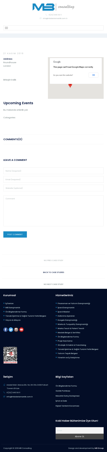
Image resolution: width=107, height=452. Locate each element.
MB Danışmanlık (12, 307)
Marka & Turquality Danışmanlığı (73, 324)
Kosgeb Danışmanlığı (67, 320)
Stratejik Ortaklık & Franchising (72, 345)
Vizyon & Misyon (12, 320)
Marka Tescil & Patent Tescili (71, 328)
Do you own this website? (63, 75)
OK (93, 75)
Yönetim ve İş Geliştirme (69, 357)
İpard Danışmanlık (66, 307)
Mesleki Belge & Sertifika (69, 332)
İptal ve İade (61, 401)
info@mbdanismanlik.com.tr (55, 18)
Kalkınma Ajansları (66, 316)
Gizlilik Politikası (63, 391)
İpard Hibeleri (64, 311)
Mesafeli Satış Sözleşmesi (67, 396)
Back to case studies (53, 272)
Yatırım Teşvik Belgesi (67, 353)
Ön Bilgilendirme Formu (16, 311)
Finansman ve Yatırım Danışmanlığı (74, 303)
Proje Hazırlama (65, 341)
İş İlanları (9, 303)
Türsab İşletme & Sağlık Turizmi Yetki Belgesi (25, 316)
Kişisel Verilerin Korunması (67, 406)
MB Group (99, 448)
